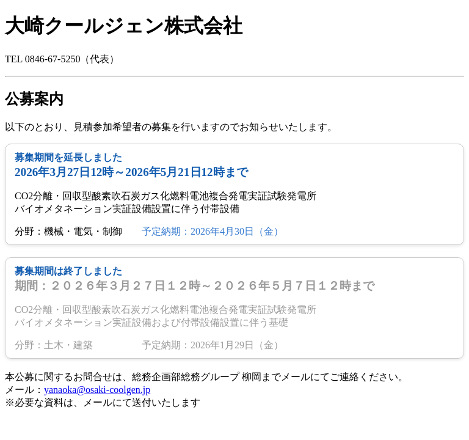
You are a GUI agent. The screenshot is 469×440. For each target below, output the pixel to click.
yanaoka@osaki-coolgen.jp (97, 389)
